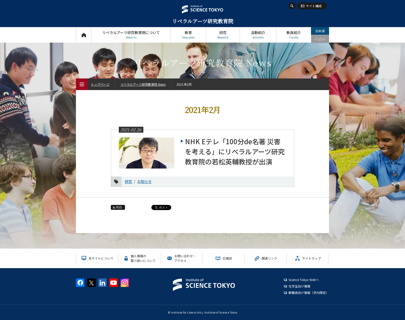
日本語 (320, 31)
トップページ (83, 34)
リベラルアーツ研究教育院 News (143, 84)
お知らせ (144, 181)
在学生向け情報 (299, 286)
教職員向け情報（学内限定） (309, 292)
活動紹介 (258, 34)
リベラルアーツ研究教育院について (130, 34)
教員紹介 (293, 34)
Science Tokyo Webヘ (304, 279)
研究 (223, 34)
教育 (188, 34)
